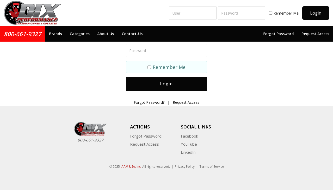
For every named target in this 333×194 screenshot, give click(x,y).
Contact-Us (132, 33)
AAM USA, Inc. (131, 166)
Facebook (189, 136)
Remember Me (284, 13)
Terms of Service (212, 166)
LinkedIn (188, 152)
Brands (55, 33)
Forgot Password (278, 33)
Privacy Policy (185, 166)
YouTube (189, 144)
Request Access (315, 33)
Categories (79, 33)
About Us (105, 33)
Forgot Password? (149, 102)
